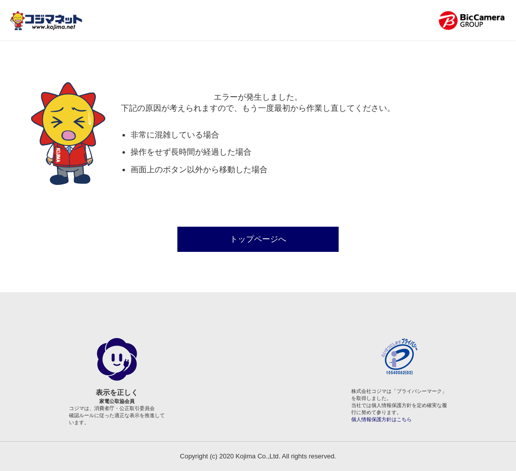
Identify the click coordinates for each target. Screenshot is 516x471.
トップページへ (258, 239)
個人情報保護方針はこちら (381, 419)
